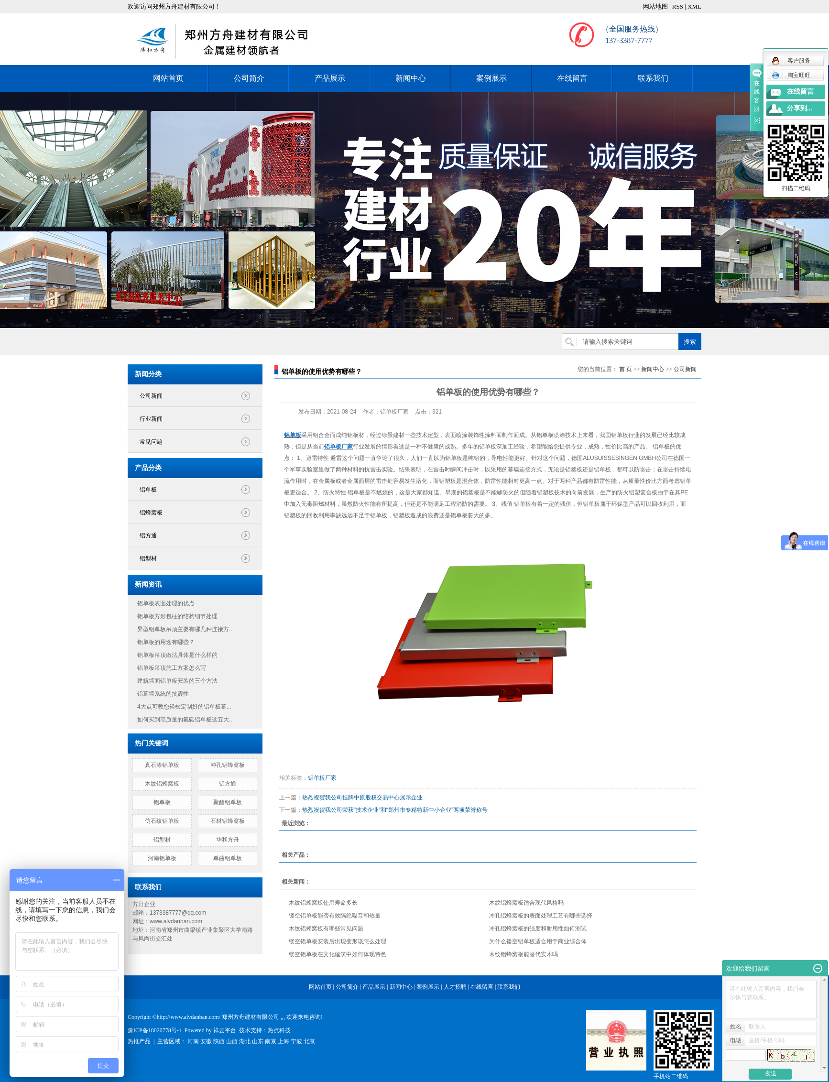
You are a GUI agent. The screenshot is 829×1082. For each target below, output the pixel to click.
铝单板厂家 (322, 778)
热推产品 (139, 1041)
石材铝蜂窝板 (227, 821)
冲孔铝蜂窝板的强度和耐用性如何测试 (538, 928)
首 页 (625, 369)
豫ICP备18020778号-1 (155, 1030)
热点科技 (279, 1030)
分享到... (799, 108)
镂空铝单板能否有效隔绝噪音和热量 (335, 915)
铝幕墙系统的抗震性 (163, 693)
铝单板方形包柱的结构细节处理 (177, 616)
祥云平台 (224, 1030)
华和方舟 (227, 839)
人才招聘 (455, 987)
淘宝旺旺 (791, 75)
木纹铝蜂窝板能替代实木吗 (523, 954)
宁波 (296, 1041)
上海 (283, 1041)
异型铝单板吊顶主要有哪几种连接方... (185, 629)
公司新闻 (151, 396)
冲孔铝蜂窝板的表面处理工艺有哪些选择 (540, 915)
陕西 (219, 1041)
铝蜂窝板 (151, 512)
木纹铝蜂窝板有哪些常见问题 (326, 928)
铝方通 (148, 535)
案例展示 (491, 78)
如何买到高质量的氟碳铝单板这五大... (185, 719)
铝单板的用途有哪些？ (166, 642)
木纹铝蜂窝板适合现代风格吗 (526, 902)
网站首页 (168, 78)
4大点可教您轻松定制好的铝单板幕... (184, 706)
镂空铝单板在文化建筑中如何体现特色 (337, 954)
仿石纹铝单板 (162, 821)
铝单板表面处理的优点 (166, 603)
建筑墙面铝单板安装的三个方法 (177, 681)
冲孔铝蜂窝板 (227, 765)
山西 (232, 1041)
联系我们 (653, 78)
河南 (193, 1041)
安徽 (206, 1041)
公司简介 (249, 78)
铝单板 (148, 489)
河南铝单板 (162, 858)
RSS (677, 6)
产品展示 (330, 78)
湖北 (245, 1041)
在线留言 (572, 78)
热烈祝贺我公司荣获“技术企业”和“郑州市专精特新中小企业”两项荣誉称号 (395, 810)
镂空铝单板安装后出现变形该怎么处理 (337, 941)
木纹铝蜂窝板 (162, 783)
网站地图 (655, 6)
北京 (309, 1041)
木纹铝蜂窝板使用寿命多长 (323, 902)
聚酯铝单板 (227, 802)
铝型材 (148, 558)
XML (694, 6)
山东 (257, 1041)
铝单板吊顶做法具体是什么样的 (177, 655)
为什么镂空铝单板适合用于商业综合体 (538, 941)
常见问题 (151, 441)
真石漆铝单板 (162, 765)
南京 (270, 1041)
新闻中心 (410, 78)
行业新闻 (151, 418)
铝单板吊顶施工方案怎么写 (171, 668)
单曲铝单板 (227, 858)
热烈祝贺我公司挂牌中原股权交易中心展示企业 (362, 797)
